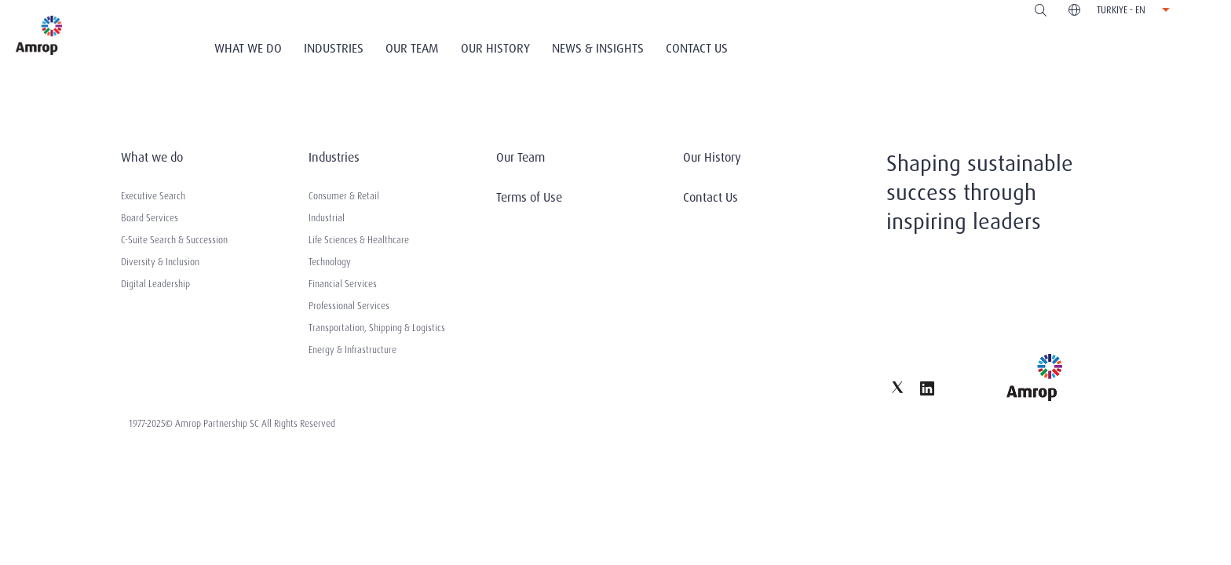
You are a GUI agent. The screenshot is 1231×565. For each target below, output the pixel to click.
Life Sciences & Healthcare (359, 240)
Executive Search (153, 196)
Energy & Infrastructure (352, 350)
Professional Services (349, 306)
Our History (495, 48)
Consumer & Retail (344, 196)
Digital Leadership (155, 284)
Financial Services (343, 284)
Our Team (412, 48)
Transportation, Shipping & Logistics (377, 328)
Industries (333, 48)
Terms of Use (529, 197)
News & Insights (598, 48)
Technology (330, 262)
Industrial (327, 218)
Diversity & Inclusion (160, 262)
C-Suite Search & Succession (174, 240)
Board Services (149, 218)
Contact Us (697, 48)
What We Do (248, 48)
